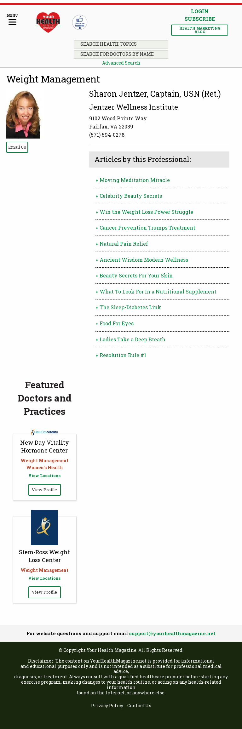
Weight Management (53, 79)
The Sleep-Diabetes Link (130, 307)
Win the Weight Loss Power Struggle (146, 211)
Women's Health (44, 467)
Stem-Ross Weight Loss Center (44, 556)
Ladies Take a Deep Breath (132, 339)
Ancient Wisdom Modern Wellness (144, 259)
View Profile (44, 490)
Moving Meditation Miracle (135, 180)
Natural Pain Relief (124, 243)
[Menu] (12, 20)
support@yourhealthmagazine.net (172, 633)
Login (200, 11)
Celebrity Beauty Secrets (131, 195)
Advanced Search (121, 63)
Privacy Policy (107, 706)
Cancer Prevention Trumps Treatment (147, 227)
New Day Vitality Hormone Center (44, 446)
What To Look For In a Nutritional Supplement (158, 291)
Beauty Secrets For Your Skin (136, 275)
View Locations (44, 475)
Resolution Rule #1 (123, 355)
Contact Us (139, 706)
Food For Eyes (117, 323)
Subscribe (200, 19)
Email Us (17, 147)
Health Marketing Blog (199, 30)
